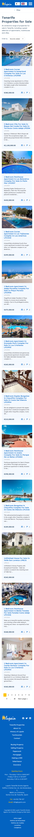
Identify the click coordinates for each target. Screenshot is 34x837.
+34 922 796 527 (18, 799)
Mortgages (17, 755)
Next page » (23, 699)
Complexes (17, 827)
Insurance (17, 765)
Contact (17, 738)
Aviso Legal (17, 818)
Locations (17, 825)
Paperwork (17, 751)
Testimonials (17, 735)
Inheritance (17, 761)
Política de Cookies (17, 823)
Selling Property (17, 748)
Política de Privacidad (17, 820)
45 (14, 699)
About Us (17, 728)
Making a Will (17, 758)
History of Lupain (17, 732)
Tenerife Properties (17, 725)
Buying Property (17, 745)
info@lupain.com (19, 802)
